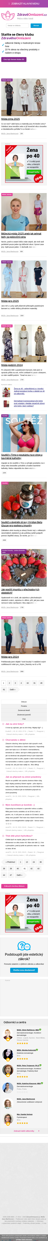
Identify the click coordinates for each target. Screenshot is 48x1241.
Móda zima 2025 (10, 119)
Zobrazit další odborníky (24, 1131)
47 (11, 875)
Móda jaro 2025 (10, 301)
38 (4, 869)
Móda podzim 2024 (12, 365)
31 (35, 683)
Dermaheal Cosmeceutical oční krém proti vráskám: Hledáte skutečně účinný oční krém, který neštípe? (29, 403)
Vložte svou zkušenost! (24, 970)
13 (27, 862)
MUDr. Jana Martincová (9, 133)
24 (34, 862)
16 (28, 683)
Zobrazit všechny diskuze (14, 886)
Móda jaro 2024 (10, 657)
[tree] (24, 790)
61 (4, 690)
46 (41, 683)
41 (25, 869)
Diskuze (24, 702)
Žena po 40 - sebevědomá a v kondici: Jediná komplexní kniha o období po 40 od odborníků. (29, 391)
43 (38, 869)
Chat (23, 719)
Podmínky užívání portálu (31, 1223)
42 (31, 869)
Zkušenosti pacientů (24, 715)
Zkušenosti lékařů (24, 710)
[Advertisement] (24, 997)
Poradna (24, 706)
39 (11, 869)
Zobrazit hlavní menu (24, 3)
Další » (13, 689)
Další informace (27, 1239)
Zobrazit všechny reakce (14, 734)
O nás (44, 1223)
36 (41, 862)
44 (4, 875)
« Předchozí (9, 862)
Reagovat (40, 731)
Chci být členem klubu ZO (18, 59)
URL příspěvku (30, 734)
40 (18, 869)
